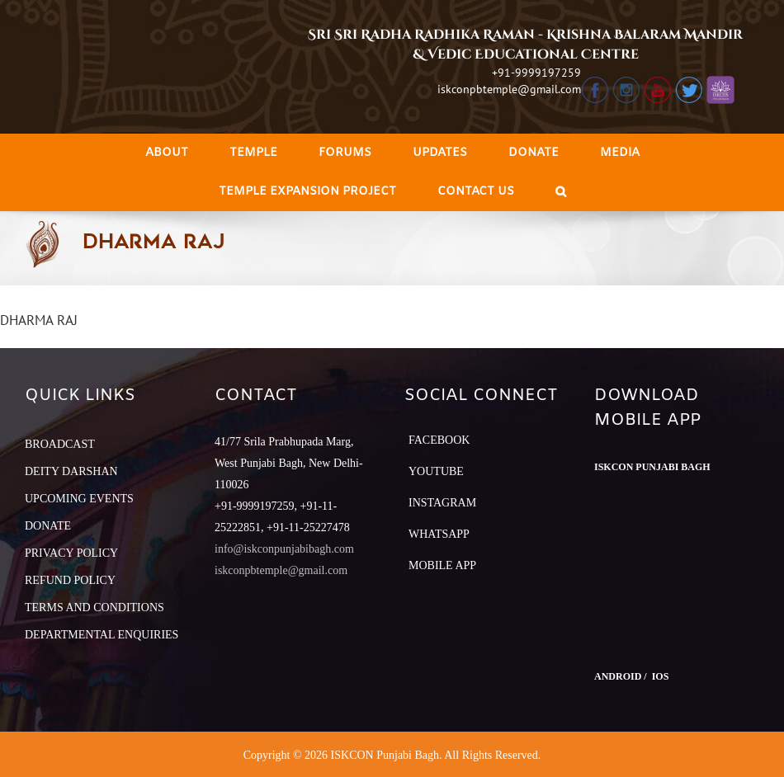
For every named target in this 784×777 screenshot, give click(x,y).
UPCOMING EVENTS (79, 498)
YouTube (436, 471)
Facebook (439, 440)
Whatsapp (439, 534)
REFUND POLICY (70, 580)
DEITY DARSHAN (71, 471)
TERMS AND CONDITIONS (94, 607)
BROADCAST (60, 444)
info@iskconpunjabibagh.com (284, 549)
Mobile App (442, 565)
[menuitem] (167, 153)
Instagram (442, 503)
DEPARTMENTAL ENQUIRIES (101, 635)
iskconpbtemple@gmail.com (509, 89)
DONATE (48, 526)
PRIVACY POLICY (71, 553)
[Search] (561, 191)
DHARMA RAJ (39, 320)
